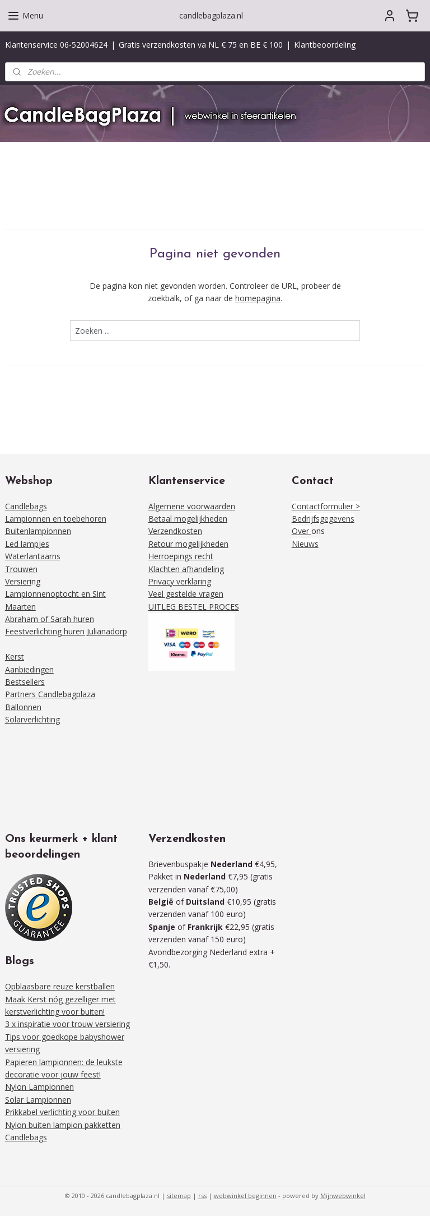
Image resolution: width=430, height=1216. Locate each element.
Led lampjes (27, 543)
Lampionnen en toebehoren (55, 518)
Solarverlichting (32, 719)
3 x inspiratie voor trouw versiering (67, 1024)
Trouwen (21, 569)
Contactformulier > (326, 506)
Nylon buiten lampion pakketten (62, 1125)
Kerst (14, 656)
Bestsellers (25, 681)
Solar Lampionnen (38, 1099)
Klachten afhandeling (186, 569)
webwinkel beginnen (245, 1195)
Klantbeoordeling (325, 44)
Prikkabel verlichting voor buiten (62, 1112)
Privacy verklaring (179, 581)
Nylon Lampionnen (39, 1086)
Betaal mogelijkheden (187, 518)
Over (301, 531)
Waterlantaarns (32, 556)
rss (202, 1195)
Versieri (18, 581)
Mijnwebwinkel (343, 1195)
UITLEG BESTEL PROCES (193, 606)
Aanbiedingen (29, 669)
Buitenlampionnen (38, 531)
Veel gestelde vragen (185, 593)
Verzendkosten (175, 531)
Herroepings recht (180, 556)
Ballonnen (23, 707)
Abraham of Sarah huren (49, 619)
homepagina (258, 298)
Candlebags (26, 506)
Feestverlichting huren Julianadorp (66, 631)
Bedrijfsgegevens (323, 518)
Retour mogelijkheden (188, 543)
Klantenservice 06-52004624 (56, 44)
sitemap (179, 1195)
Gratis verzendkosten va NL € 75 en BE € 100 (201, 44)
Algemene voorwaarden (191, 506)
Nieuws (305, 543)
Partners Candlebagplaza (50, 694)
